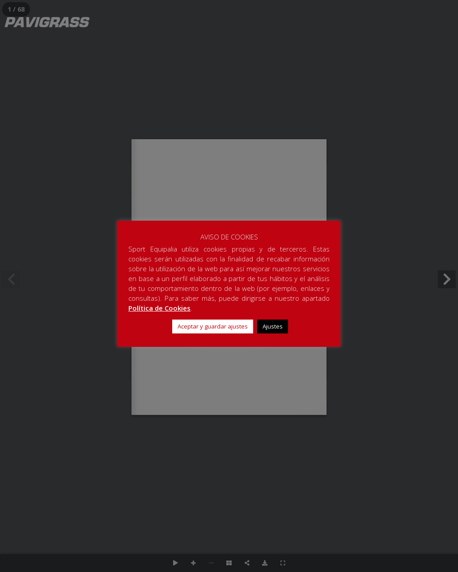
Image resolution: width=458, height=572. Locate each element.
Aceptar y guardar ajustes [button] (213, 326)
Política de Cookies (159, 307)
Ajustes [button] (273, 326)
